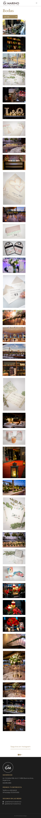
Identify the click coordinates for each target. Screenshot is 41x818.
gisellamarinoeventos (12, 802)
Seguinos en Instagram (20, 747)
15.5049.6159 (15, 792)
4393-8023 (13, 790)
